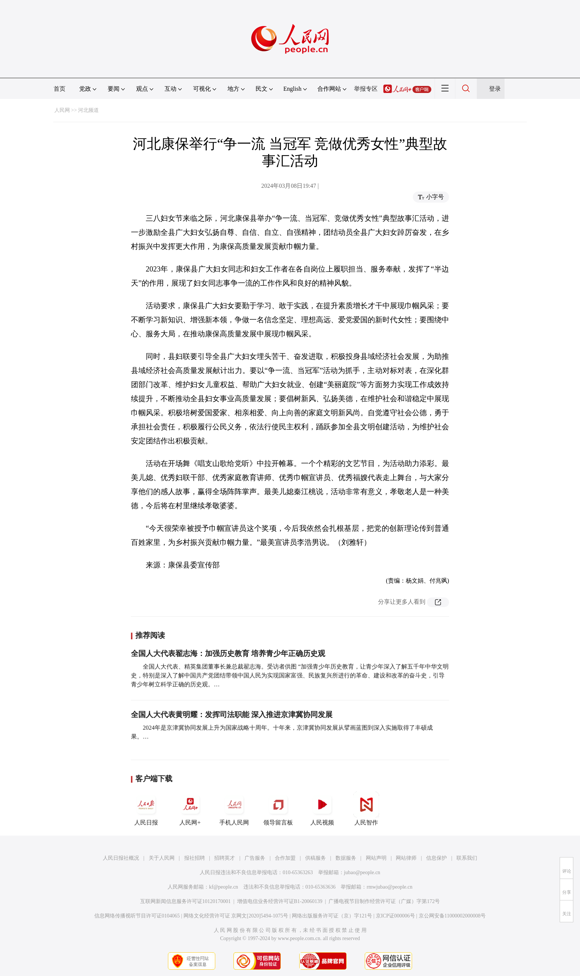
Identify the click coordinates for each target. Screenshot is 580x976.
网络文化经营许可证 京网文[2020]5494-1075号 (236, 916)
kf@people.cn (223, 887)
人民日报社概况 (121, 858)
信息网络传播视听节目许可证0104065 (137, 916)
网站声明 (376, 858)
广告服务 (255, 858)
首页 (59, 89)
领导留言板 (278, 809)
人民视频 (322, 809)
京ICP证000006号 (395, 916)
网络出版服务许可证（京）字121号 (332, 916)
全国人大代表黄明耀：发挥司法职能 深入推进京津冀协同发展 (232, 714)
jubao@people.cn (362, 872)
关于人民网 (162, 858)
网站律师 (406, 858)
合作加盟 (285, 858)
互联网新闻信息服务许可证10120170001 (185, 901)
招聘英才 (224, 858)
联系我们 (466, 858)
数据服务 (345, 858)
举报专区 (366, 89)
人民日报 (146, 809)
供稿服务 (315, 858)
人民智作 (366, 809)
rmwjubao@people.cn (389, 887)
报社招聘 (194, 858)
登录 (495, 89)
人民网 (62, 110)
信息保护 (436, 858)
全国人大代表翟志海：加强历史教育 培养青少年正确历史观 (228, 653)
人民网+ (190, 809)
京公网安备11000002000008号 (452, 916)
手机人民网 (234, 809)
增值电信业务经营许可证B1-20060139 (280, 901)
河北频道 (88, 110)
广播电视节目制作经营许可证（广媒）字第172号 (384, 901)
